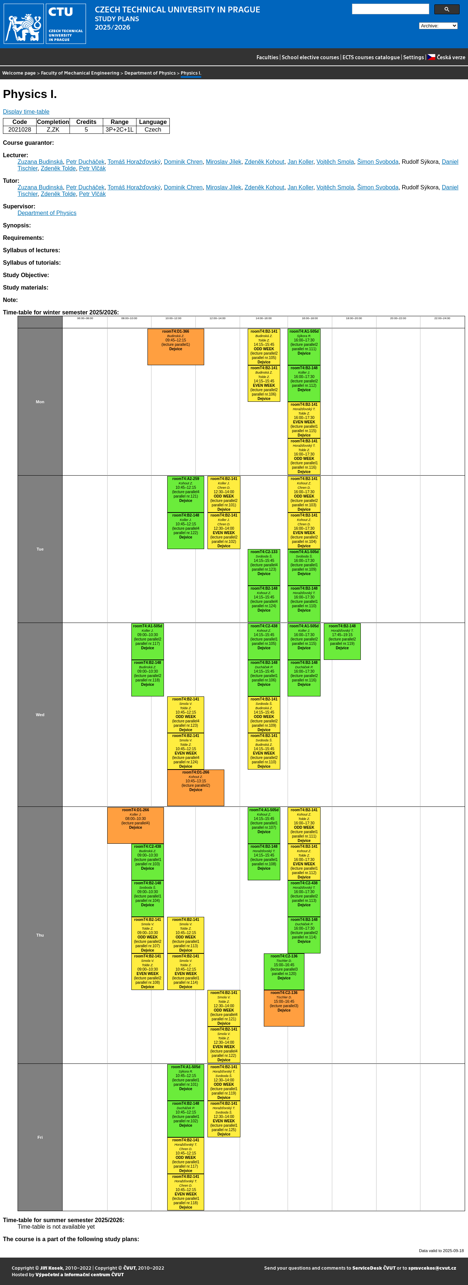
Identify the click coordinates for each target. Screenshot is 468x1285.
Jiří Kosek (51, 1267)
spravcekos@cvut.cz (432, 1267)
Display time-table (26, 112)
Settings (413, 57)
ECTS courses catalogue (371, 57)
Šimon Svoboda (377, 162)
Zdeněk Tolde (58, 168)
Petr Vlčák (92, 168)
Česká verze (446, 57)
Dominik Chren (183, 162)
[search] (390, 9)
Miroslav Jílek (224, 162)
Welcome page (19, 72)
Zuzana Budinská (40, 162)
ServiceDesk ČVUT (374, 1267)
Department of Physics (150, 72)
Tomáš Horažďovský (134, 162)
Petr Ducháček (85, 162)
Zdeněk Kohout (264, 162)
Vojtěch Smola (335, 162)
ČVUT (129, 1267)
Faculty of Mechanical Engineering (80, 72)
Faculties (267, 57)
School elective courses (310, 57)
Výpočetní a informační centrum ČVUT (79, 1274)
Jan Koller (300, 162)
